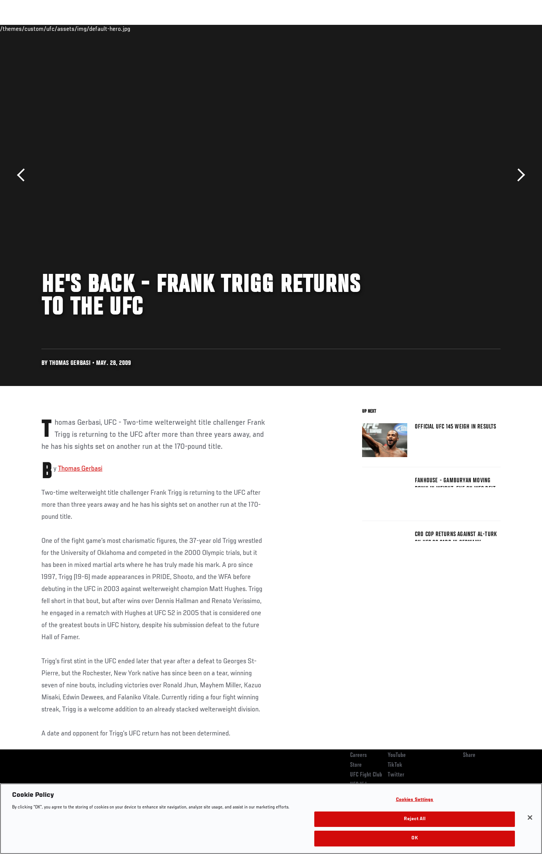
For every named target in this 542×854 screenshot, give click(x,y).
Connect (384, 29)
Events (33, 29)
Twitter (396, 775)
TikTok (395, 765)
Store (356, 765)
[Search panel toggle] (505, 28)
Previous (23, 175)
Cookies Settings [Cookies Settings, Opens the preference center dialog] (415, 800)
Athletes (98, 29)
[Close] (530, 817)
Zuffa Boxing (450, 29)
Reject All (414, 819)
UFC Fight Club (366, 775)
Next (518, 175)
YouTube (397, 755)
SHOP (484, 29)
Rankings (65, 29)
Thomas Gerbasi (80, 469)
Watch (414, 29)
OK (414, 838)
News (127, 29)
